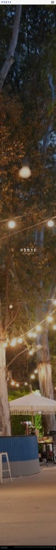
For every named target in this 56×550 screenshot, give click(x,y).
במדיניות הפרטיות (17, 547)
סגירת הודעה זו (4, 547)
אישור (54, 548)
